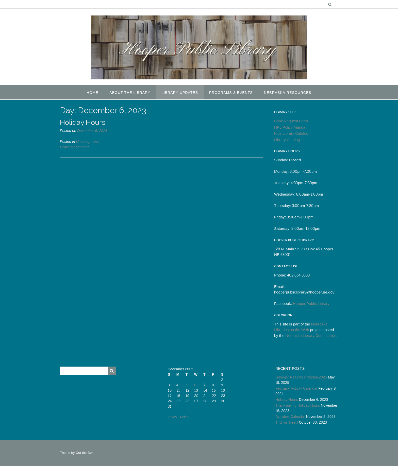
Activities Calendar (290, 416)
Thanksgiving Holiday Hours (297, 405)
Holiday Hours (82, 122)
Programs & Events (231, 93)
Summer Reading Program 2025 (301, 377)
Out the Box (84, 453)
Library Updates (179, 93)
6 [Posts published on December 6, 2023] (195, 385)
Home (92, 93)
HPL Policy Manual (290, 127)
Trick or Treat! (286, 422)
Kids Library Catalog (291, 133)
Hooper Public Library (311, 303)
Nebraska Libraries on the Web (300, 327)
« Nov (172, 417)
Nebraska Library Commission (311, 335)
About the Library (129, 93)
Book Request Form (291, 121)
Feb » (184, 417)
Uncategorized (87, 142)
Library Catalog (287, 139)
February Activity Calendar (296, 388)
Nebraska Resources (287, 93)
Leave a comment (74, 147)
